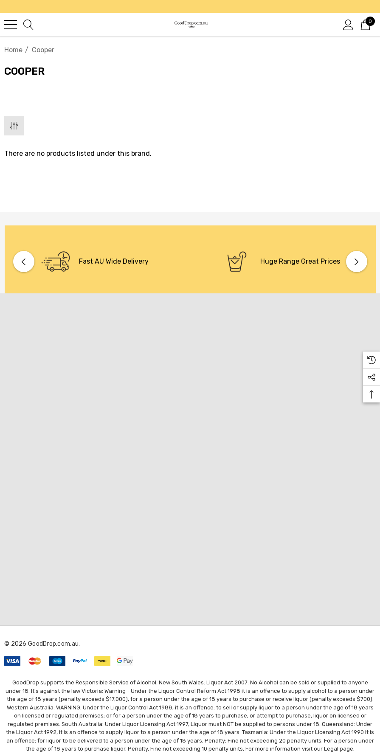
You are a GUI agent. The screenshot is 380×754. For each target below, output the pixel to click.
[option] (99, 261)
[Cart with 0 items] (365, 24)
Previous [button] (23, 261)
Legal (331, 749)
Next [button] (356, 261)
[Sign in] (348, 24)
